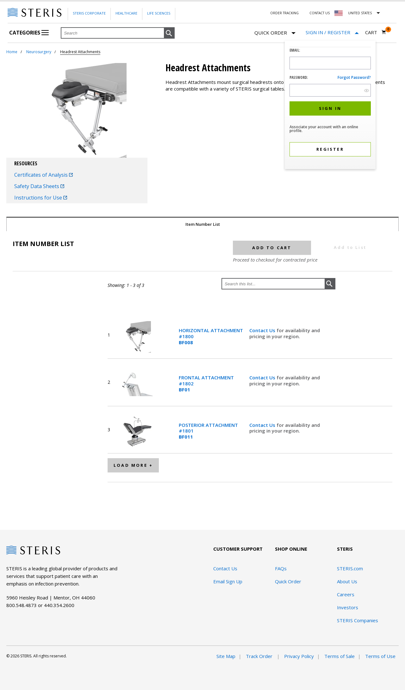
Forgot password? (354, 77)
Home (11, 51)
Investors (347, 607)
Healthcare (126, 13)
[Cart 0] (375, 32)
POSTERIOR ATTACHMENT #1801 (208, 431)
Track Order (260, 656)
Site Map (225, 656)
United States (360, 13)
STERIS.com (350, 568)
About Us (347, 581)
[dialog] (330, 105)
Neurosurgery (38, 51)
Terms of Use (380, 656)
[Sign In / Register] (332, 32)
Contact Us (319, 13)
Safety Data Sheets (39, 186)
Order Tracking (284, 13)
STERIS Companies (357, 620)
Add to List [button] (350, 247)
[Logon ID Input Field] (330, 63)
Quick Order (275, 33)
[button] (169, 33)
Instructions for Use (40, 197)
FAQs (281, 568)
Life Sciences (158, 13)
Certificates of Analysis (43, 174)
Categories (29, 32)
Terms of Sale (339, 656)
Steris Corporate (89, 13)
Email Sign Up (227, 581)
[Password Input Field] (330, 90)
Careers (345, 594)
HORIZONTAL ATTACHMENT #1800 (211, 336)
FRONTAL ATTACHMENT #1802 (206, 383)
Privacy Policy (299, 656)
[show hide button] (366, 90)
